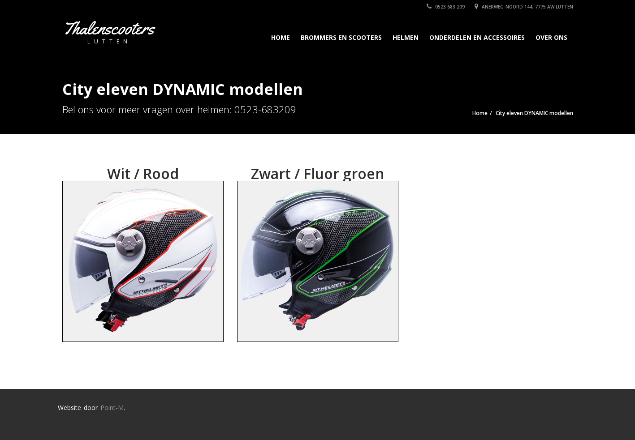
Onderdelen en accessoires (477, 37)
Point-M (112, 407)
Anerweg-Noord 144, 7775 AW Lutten (524, 7)
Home (280, 37)
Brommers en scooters (341, 37)
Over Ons (551, 37)
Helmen (406, 37)
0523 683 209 (446, 7)
